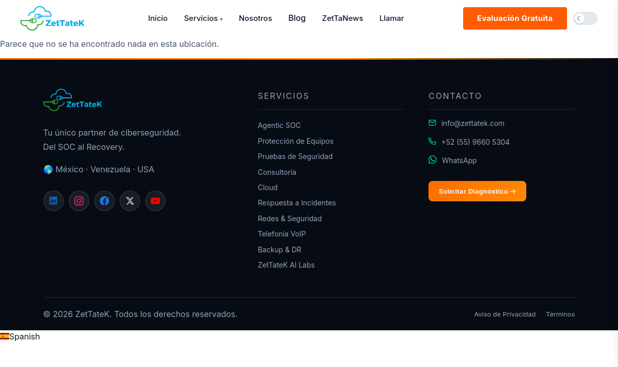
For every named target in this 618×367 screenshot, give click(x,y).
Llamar (392, 18)
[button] (585, 18)
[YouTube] (155, 201)
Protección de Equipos (296, 141)
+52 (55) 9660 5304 (475, 142)
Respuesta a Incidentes (297, 202)
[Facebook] (104, 201)
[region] (309, 343)
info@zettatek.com (472, 123)
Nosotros (255, 18)
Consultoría (277, 172)
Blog (297, 18)
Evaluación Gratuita (515, 18)
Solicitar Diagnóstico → (477, 191)
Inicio (158, 18)
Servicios (203, 18)
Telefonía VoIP (282, 233)
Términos (560, 314)
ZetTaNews (342, 18)
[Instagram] (79, 201)
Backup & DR (280, 249)
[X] (130, 201)
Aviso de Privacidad (505, 314)
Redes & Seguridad (290, 218)
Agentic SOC (279, 125)
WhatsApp (459, 160)
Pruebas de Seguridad (295, 156)
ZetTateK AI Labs (286, 264)
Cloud (268, 187)
